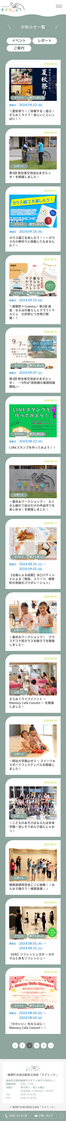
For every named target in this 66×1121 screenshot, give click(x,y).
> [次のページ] (51, 1045)
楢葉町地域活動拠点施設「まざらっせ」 (13, 7)
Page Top (61, 1116)
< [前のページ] (15, 1045)
